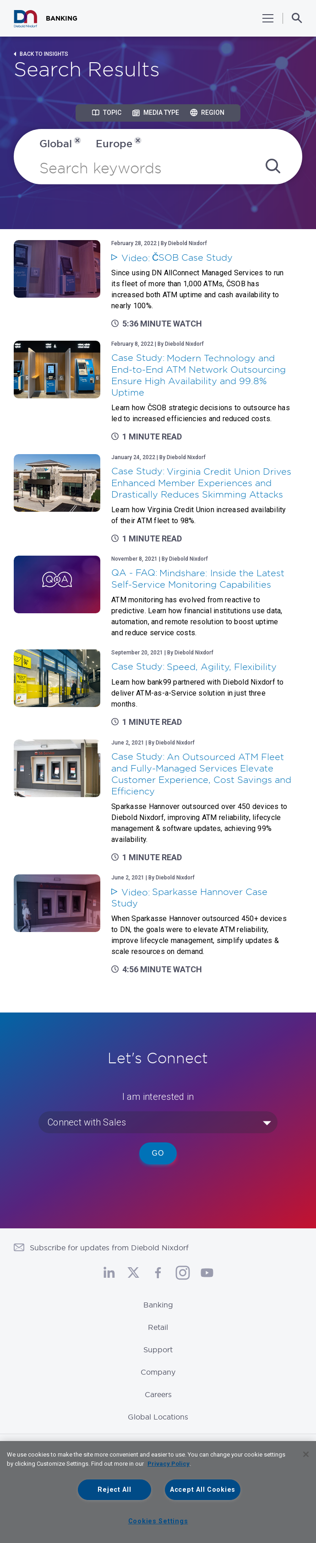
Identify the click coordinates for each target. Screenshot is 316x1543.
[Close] (306, 1454)
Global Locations (158, 1416)
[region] (158, 1492)
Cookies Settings (158, 1521)
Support (158, 1349)
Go (158, 1153)
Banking (158, 1304)
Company (158, 1372)
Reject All (114, 1490)
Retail (158, 1327)
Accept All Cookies (202, 1490)
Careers (158, 1394)
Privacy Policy (168, 1463)
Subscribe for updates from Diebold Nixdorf (109, 1247)
